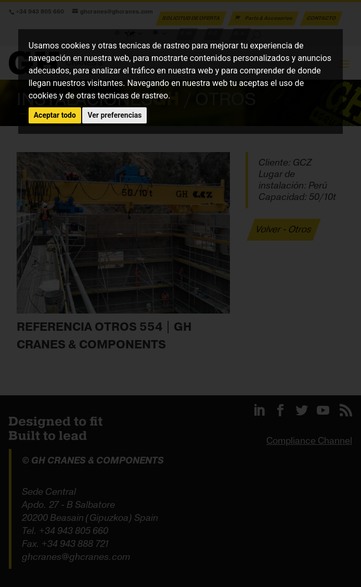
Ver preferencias (114, 115)
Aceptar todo (55, 115)
